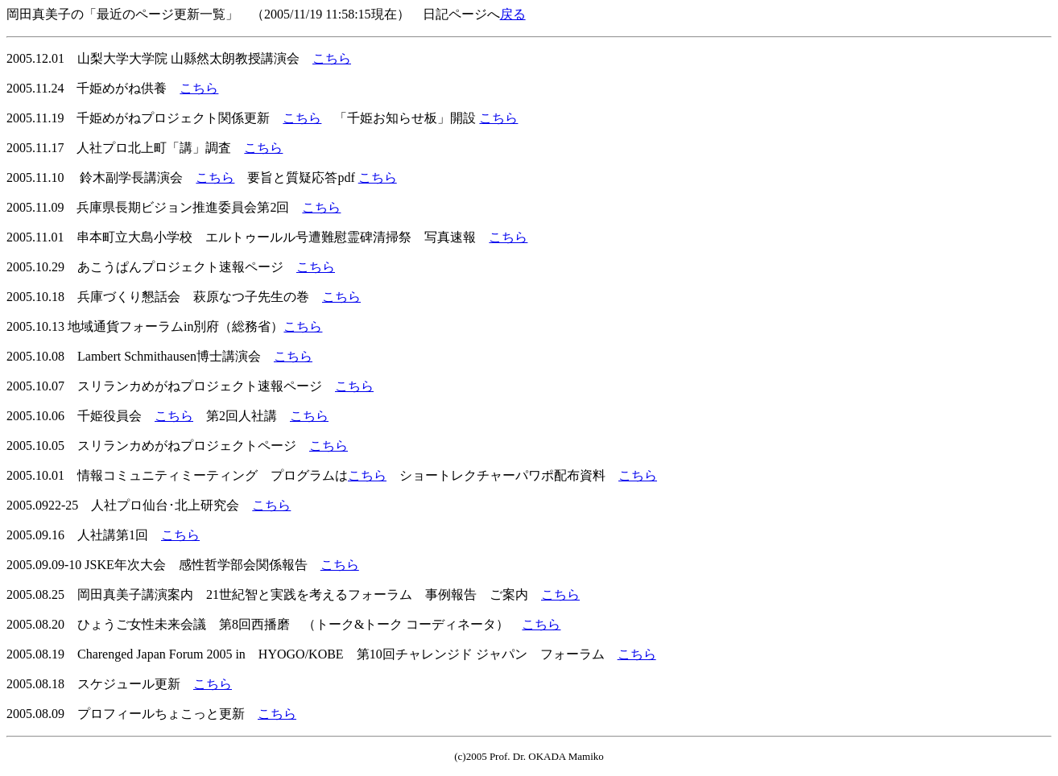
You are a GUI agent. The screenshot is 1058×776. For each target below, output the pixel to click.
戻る (513, 14)
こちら (331, 58)
